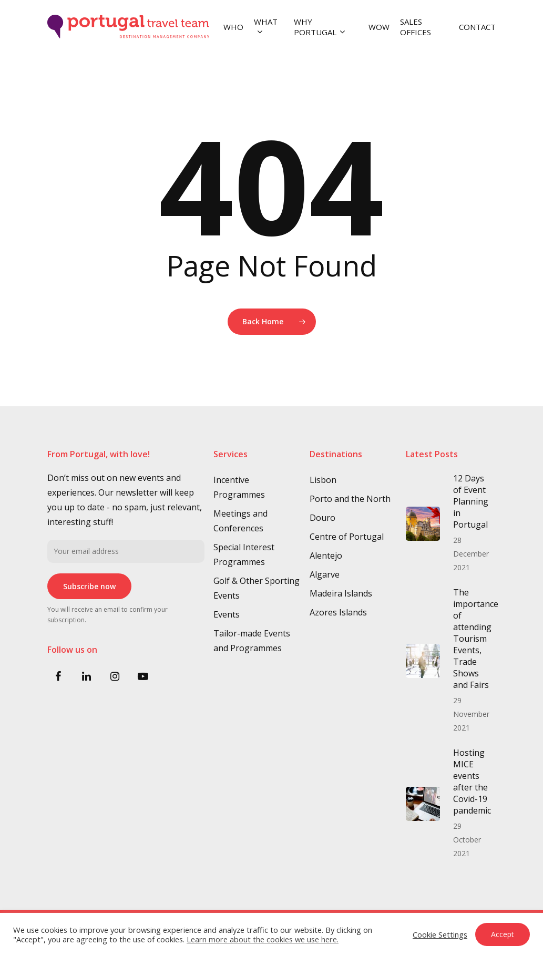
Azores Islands (338, 612)
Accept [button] (502, 934)
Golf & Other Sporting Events (256, 588)
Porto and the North (350, 499)
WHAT (266, 26)
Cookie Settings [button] (440, 934)
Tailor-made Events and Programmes (251, 641)
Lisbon (323, 480)
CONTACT (477, 27)
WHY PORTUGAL (319, 26)
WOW (379, 27)
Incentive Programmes (239, 487)
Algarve (325, 574)
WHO (233, 27)
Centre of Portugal (347, 536)
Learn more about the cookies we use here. (263, 939)
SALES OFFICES (415, 26)
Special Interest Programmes (243, 554)
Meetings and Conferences (240, 521)
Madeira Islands (341, 593)
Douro (322, 517)
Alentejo (326, 555)
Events (226, 614)
